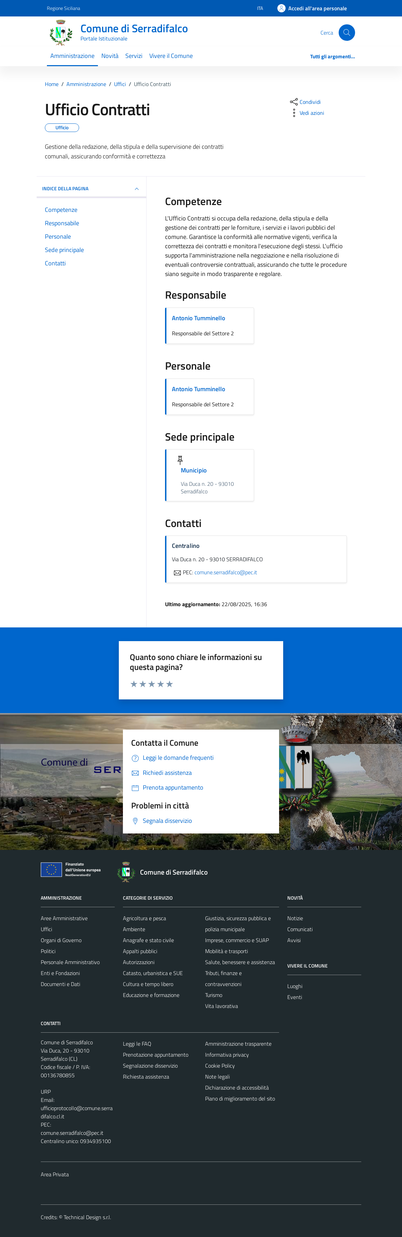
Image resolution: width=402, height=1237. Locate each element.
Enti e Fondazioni (60, 973)
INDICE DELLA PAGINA (91, 189)
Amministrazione (72, 55)
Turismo (213, 995)
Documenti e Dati (60, 984)
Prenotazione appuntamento (155, 1054)
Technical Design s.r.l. (87, 1217)
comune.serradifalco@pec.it (72, 1133)
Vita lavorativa (221, 1006)
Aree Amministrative (64, 918)
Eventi (294, 997)
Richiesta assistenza (146, 1076)
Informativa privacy (227, 1054)
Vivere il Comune (171, 55)
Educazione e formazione (151, 995)
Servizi (133, 55)
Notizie (295, 918)
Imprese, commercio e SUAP (237, 940)
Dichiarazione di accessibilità (237, 1087)
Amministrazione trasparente (238, 1044)
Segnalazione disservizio (150, 1065)
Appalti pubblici (140, 951)
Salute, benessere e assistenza (240, 962)
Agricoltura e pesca (144, 918)
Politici (48, 951)
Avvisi (294, 940)
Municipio (194, 470)
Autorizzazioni (138, 962)
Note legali (217, 1076)
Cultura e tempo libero (148, 984)
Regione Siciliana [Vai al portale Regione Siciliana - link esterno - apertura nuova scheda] (63, 8)
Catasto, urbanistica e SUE (153, 973)
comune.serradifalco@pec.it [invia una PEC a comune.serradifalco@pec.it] (225, 572)
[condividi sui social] (304, 101)
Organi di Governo (61, 940)
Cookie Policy (220, 1065)
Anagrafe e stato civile (148, 940)
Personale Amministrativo (70, 962)
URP (46, 1092)
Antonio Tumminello (198, 318)
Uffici (46, 929)
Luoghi (294, 986)
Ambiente (134, 929)
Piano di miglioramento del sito (240, 1098)
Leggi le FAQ (137, 1044)
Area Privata (55, 1174)
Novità (109, 55)
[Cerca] (347, 32)
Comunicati (300, 929)
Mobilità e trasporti (226, 951)
